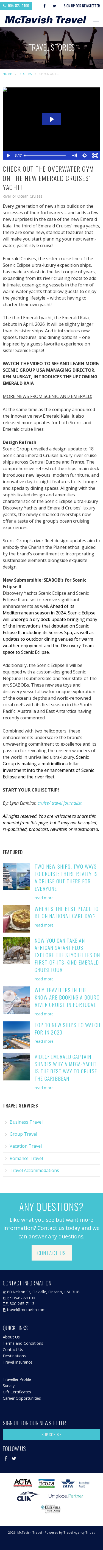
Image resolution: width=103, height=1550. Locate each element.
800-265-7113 (22, 1303)
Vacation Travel (26, 1146)
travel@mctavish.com (26, 1309)
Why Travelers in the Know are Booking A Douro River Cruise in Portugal (67, 997)
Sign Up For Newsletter (82, 5)
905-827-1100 (16, 5)
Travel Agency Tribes (79, 1532)
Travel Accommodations (34, 1170)
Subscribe (51, 1434)
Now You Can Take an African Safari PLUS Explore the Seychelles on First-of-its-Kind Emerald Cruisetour (67, 955)
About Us (11, 1337)
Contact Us (51, 1253)
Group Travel (23, 1134)
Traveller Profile (17, 1379)
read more (44, 897)
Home (7, 74)
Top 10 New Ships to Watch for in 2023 (67, 1028)
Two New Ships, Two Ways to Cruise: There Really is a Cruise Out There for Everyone (66, 877)
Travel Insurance (17, 1362)
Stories (26, 74)
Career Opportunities (22, 1398)
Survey (9, 1385)
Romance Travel (26, 1158)
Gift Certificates (17, 1391)
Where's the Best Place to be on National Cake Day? (67, 912)
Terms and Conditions (23, 1343)
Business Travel (26, 1122)
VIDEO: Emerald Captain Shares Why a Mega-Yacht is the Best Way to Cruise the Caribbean (66, 1068)
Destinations (14, 1355)
